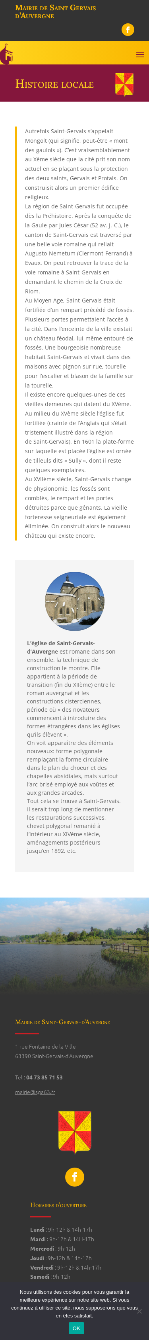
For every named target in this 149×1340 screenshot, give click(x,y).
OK (76, 1328)
